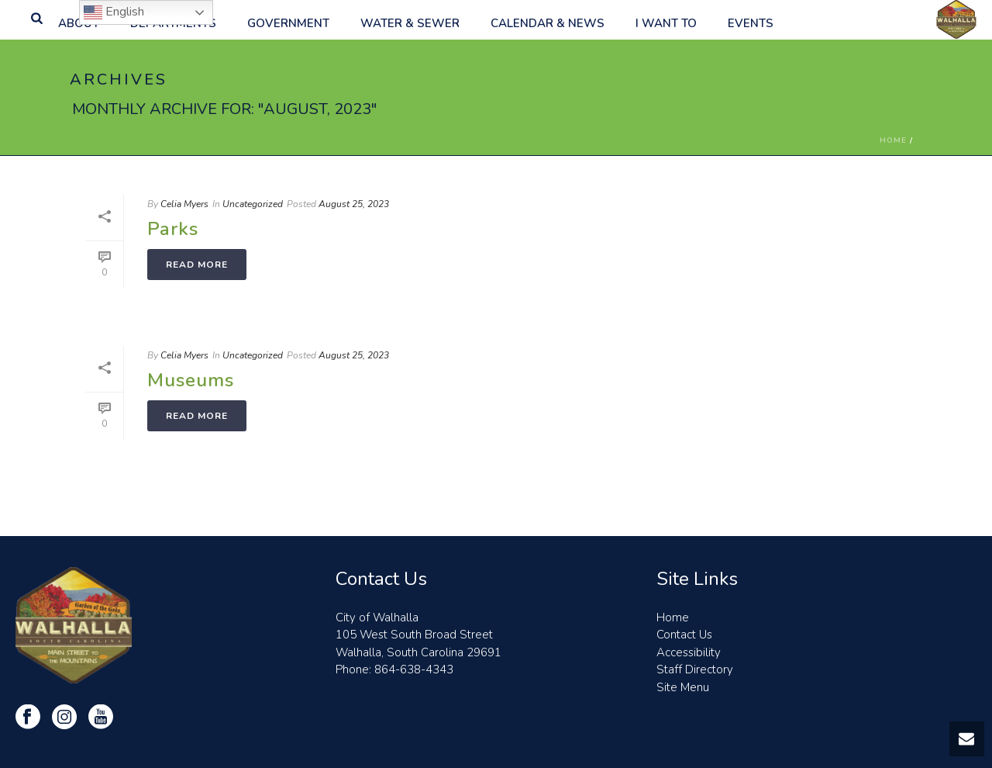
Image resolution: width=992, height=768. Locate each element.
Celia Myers (184, 204)
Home (893, 140)
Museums (190, 380)
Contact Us (684, 634)
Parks (172, 228)
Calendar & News (547, 23)
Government (288, 23)
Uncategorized (252, 204)
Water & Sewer (410, 23)
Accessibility (688, 652)
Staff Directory (694, 669)
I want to (666, 23)
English (114, 12)
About (78, 23)
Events (750, 23)
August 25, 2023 (354, 204)
